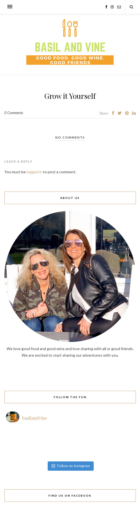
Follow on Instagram (71, 466)
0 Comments (13, 113)
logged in (34, 171)
